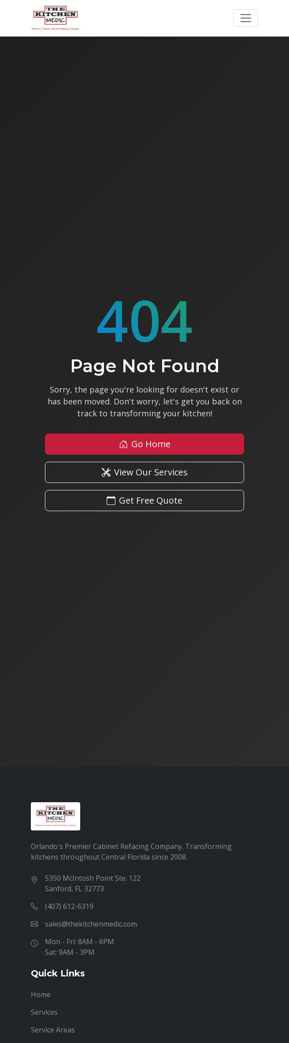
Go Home (144, 444)
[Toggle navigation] (245, 18)
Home (41, 994)
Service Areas (53, 1030)
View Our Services (145, 472)
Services (44, 1012)
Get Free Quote (144, 500)
